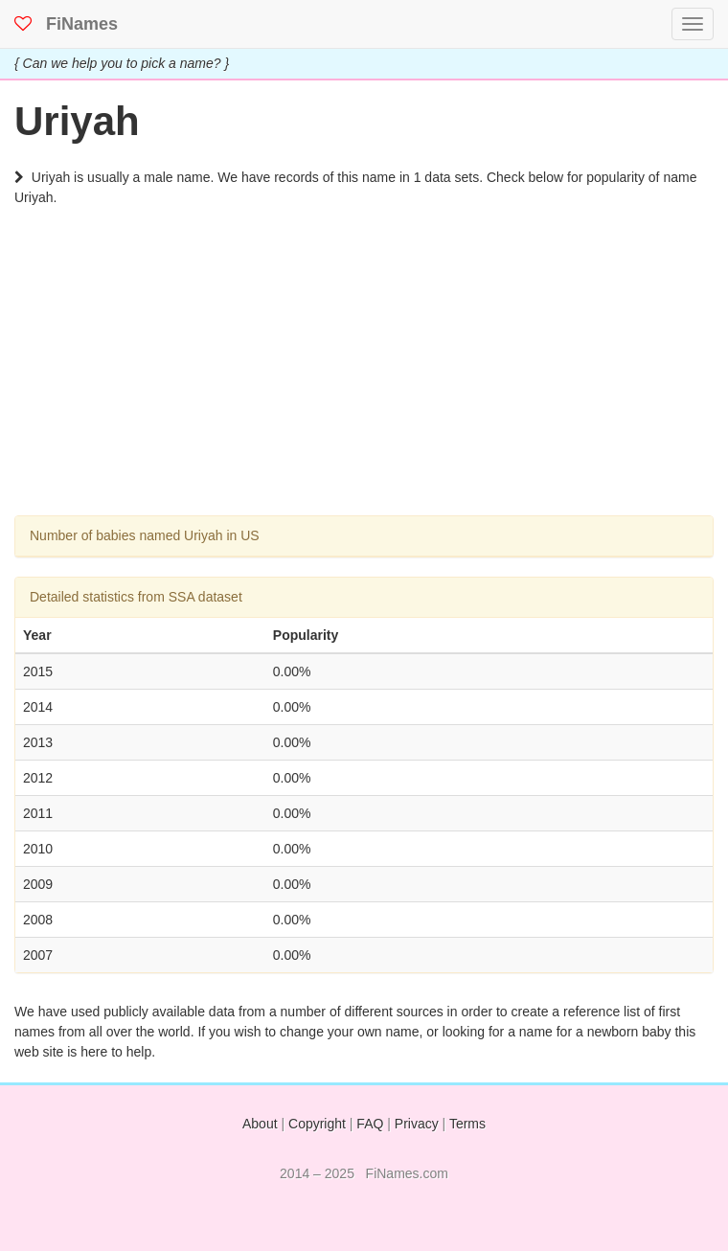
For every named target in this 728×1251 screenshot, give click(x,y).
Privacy (417, 1123)
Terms (467, 1123)
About (260, 1123)
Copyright (317, 1123)
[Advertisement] (364, 381)
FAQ (369, 1123)
